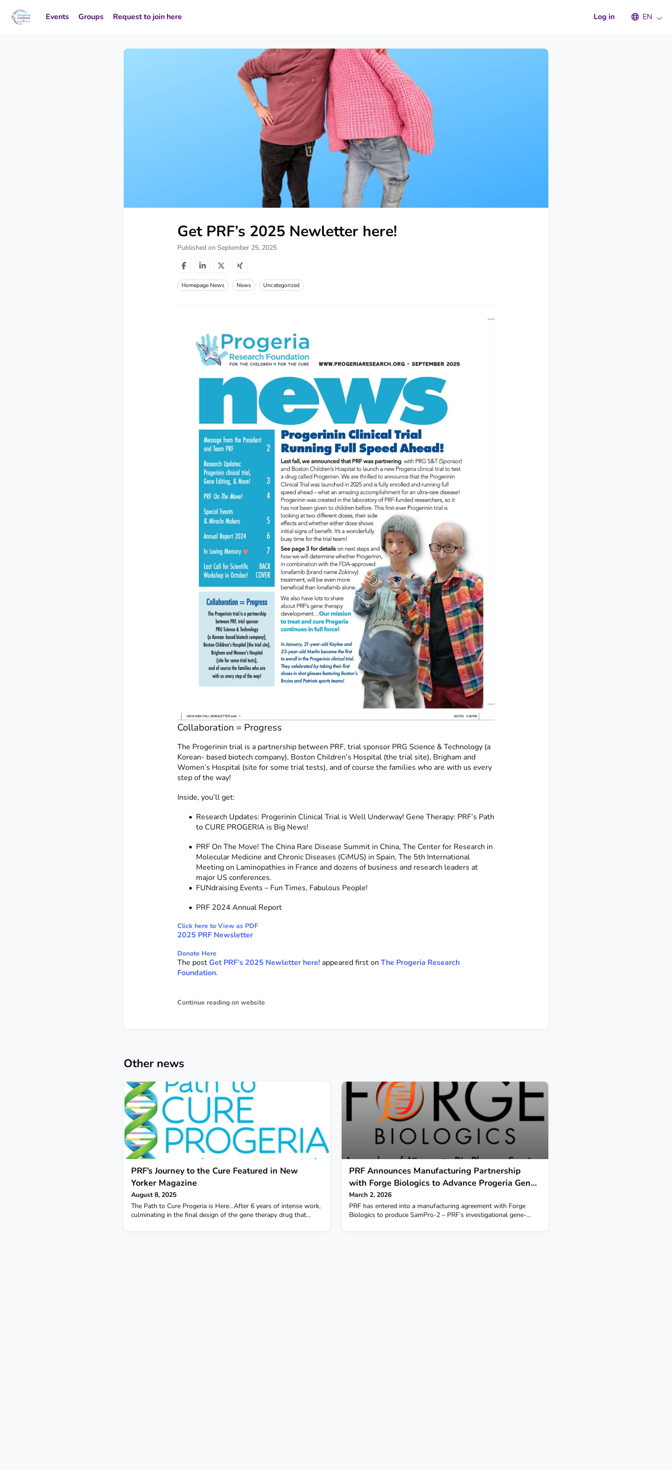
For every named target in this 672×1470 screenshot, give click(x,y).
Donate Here (197, 953)
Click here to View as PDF (217, 925)
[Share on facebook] (183, 265)
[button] (642, 17)
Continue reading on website (221, 1002)
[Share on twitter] (221, 265)
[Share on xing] (239, 265)
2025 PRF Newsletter (215, 935)
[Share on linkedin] (202, 265)
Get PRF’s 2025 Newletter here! (264, 962)
